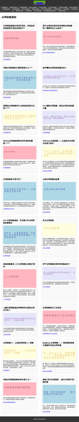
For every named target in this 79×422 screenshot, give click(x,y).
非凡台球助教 (46, 248)
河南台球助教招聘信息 (9, 402)
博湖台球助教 (35, 9)
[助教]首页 (5, 7)
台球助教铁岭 (6, 9)
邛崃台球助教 (7, 97)
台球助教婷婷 (7, 167)
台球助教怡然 (57, 9)
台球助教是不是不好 (8, 208)
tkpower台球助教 (47, 170)
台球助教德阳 (46, 132)
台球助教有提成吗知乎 (50, 10)
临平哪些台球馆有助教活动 (50, 90)
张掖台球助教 (19, 10)
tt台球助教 (66, 9)
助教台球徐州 (13, 7)
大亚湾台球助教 (63, 7)
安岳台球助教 (42, 7)
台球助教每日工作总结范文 (50, 333)
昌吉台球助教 (33, 7)
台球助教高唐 (7, 132)
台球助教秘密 (16, 9)
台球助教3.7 (6, 370)
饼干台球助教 (25, 9)
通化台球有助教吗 (46, 9)
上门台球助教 (7, 299)
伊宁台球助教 (46, 286)
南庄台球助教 (73, 7)
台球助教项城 (23, 7)
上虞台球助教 (7, 334)
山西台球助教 (46, 212)
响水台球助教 (37, 10)
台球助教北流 (62, 10)
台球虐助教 (28, 10)
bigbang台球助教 (47, 371)
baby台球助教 (52, 7)
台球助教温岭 (7, 255)
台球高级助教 (7, 59)
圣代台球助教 (46, 411)
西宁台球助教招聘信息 (49, 52)
